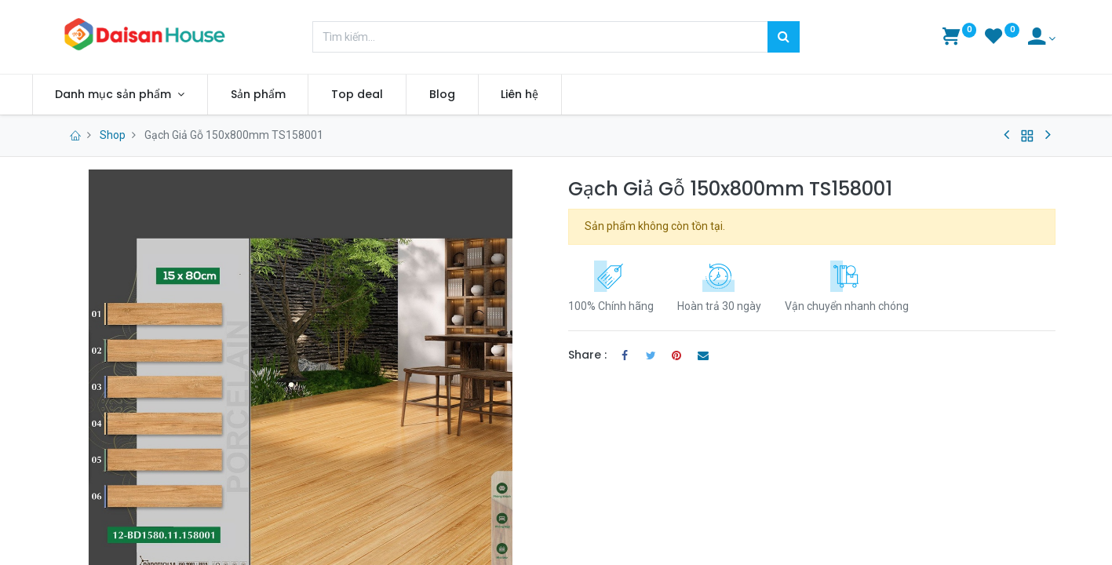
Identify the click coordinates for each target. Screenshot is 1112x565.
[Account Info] (1041, 38)
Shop (113, 135)
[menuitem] (283, 95)
